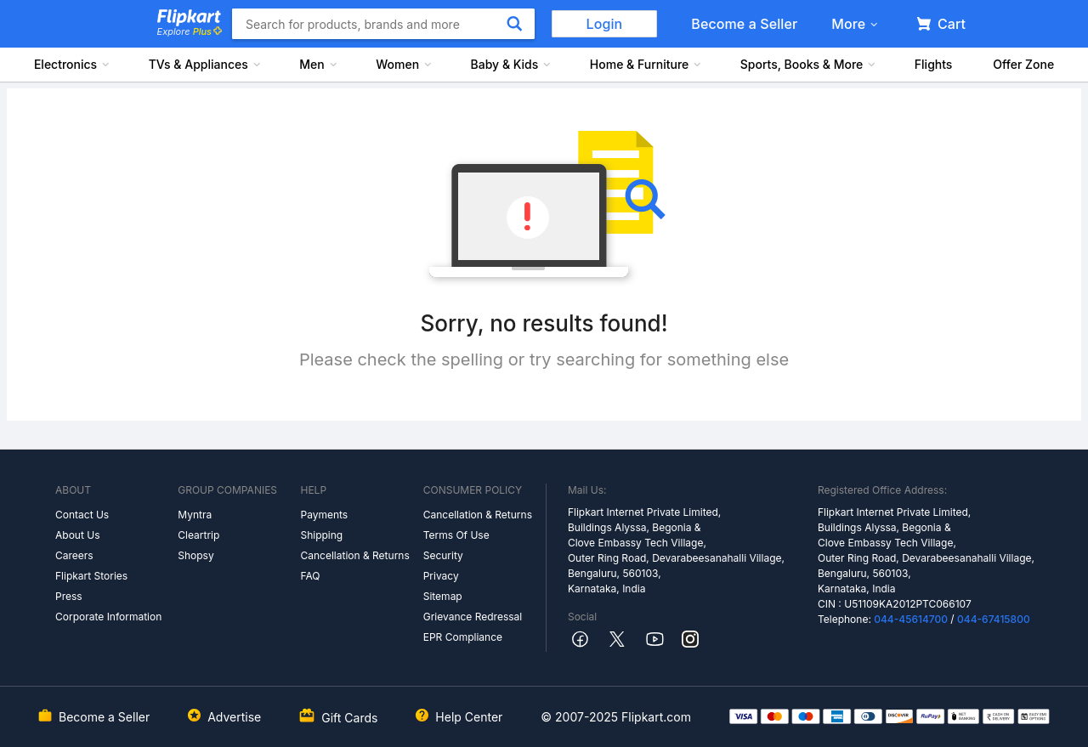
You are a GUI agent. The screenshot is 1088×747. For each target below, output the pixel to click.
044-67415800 (993, 619)
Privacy (441, 575)
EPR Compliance (462, 637)
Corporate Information (108, 616)
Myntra (195, 514)
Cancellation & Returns (354, 555)
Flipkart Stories (91, 575)
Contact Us (82, 514)
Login (604, 23)
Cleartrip (198, 535)
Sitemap (442, 596)
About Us (77, 535)
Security (443, 555)
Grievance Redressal (473, 616)
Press (68, 596)
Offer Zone (1023, 64)
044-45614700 (911, 619)
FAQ (310, 575)
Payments (324, 514)
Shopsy (195, 555)
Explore (189, 31)
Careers (74, 555)
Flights (934, 64)
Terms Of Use (456, 535)
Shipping (321, 535)
